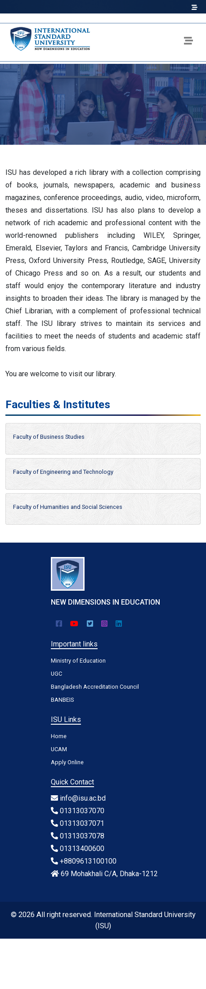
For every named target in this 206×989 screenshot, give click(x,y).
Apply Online (67, 762)
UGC (56, 673)
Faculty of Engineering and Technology (63, 471)
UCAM (59, 749)
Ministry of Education (78, 660)
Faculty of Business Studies (49, 436)
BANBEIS (62, 699)
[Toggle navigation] (188, 42)
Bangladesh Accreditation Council (95, 686)
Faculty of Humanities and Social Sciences (67, 506)
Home (59, 736)
